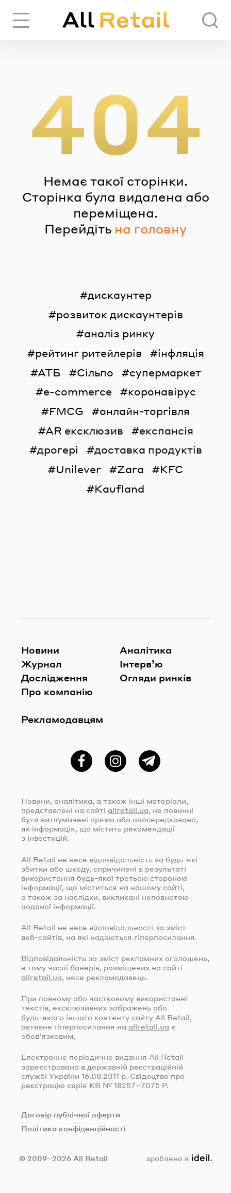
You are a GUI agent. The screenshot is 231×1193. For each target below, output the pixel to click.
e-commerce (77, 391)
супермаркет (165, 372)
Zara (130, 469)
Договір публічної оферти (70, 1114)
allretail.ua (128, 810)
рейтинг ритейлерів (88, 352)
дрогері (57, 449)
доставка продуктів (148, 449)
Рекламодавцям (62, 719)
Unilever (78, 469)
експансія (166, 430)
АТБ (49, 372)
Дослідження (54, 677)
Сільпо (95, 372)
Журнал (41, 664)
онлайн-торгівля (145, 411)
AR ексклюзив (84, 430)
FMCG (66, 411)
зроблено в (179, 1158)
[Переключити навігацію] (21, 20)
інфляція (181, 352)
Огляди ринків (155, 677)
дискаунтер (120, 294)
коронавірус (162, 391)
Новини (40, 650)
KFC (171, 469)
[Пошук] (210, 20)
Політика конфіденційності (73, 1128)
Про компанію (57, 691)
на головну (150, 229)
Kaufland (119, 488)
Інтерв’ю (141, 664)
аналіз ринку (119, 333)
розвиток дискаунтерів (119, 314)
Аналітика (146, 650)
